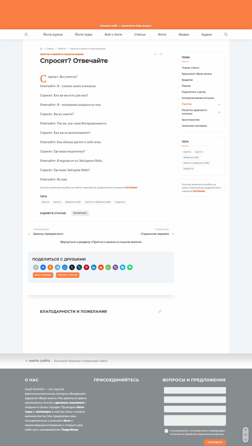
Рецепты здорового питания (194, 112)
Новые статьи (190, 67)
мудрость (120, 202)
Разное (186, 85)
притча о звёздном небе (98, 202)
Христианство (191, 119)
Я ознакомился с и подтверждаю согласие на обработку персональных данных (197, 432)
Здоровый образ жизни (197, 73)
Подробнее (69, 429)
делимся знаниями (69, 402)
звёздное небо (73, 202)
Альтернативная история (198, 98)
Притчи (187, 104)
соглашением (198, 430)
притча (45, 202)
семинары (43, 411)
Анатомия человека (194, 125)
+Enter (131, 187)
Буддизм (187, 79)
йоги (66, 420)
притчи (57, 202)
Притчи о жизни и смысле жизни (62, 54)
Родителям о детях (194, 91)
